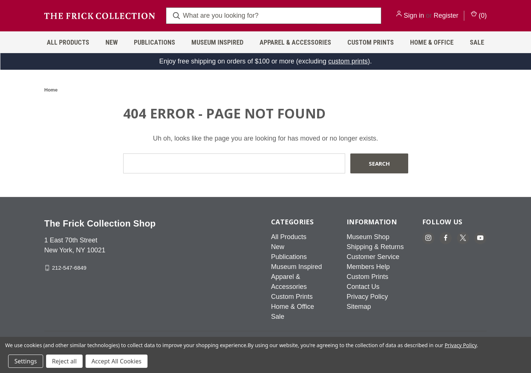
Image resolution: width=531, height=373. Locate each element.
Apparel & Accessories (295, 42)
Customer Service (373, 256)
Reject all (64, 361)
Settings (25, 361)
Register (446, 15)
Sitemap (359, 306)
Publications (154, 42)
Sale (477, 42)
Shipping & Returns (375, 247)
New (111, 42)
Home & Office (432, 42)
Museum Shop (368, 237)
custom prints (348, 61)
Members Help (368, 266)
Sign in (414, 15)
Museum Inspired (217, 42)
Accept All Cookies (116, 361)
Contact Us (363, 286)
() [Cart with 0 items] (479, 15)
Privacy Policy (367, 296)
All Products (68, 42)
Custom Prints (370, 42)
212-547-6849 (69, 268)
